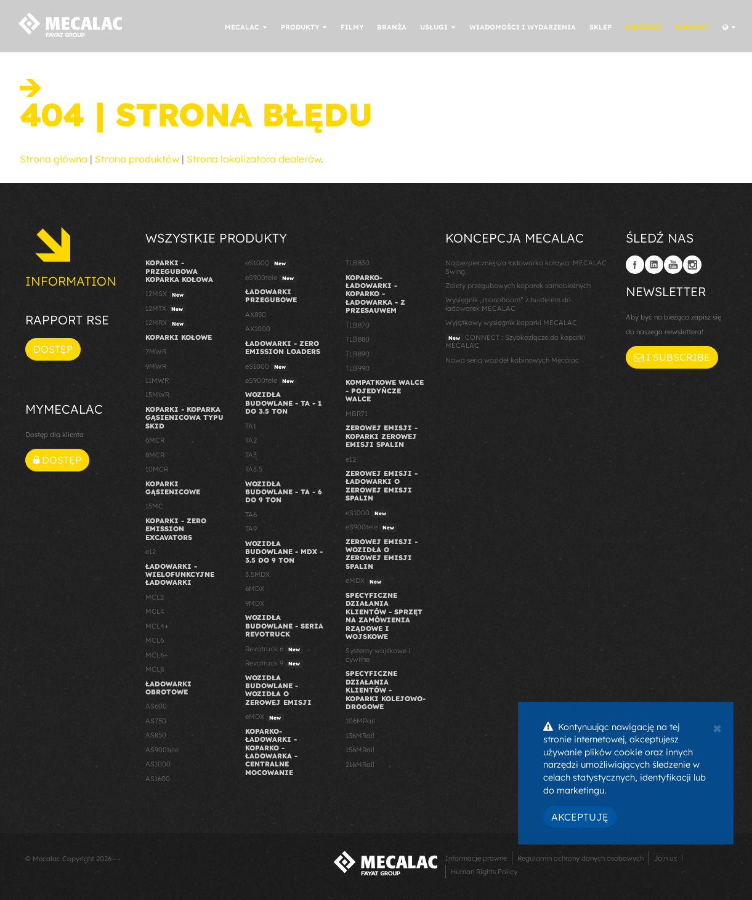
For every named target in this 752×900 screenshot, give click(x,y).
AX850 (255, 314)
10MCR (156, 469)
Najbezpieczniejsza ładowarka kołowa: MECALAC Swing (526, 267)
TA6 (251, 514)
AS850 (155, 735)
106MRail (360, 721)
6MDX (254, 588)
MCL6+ (156, 655)
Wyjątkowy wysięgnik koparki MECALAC (511, 322)
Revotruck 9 (274, 664)
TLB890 (358, 354)
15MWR (157, 394)
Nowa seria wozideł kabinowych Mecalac (512, 360)
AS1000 (158, 764)
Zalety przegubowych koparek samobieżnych (518, 285)
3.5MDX (257, 574)
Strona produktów (137, 159)
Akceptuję (579, 817)
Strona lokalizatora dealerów (254, 159)
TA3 (251, 455)
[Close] (717, 727)
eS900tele (271, 278)
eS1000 (267, 263)
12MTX (165, 309)
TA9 (251, 528)
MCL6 (154, 640)
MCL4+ (157, 626)
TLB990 (358, 368)
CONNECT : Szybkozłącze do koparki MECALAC (515, 341)
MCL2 (154, 597)
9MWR (155, 366)
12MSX (166, 294)
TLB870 (358, 325)
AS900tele (162, 749)
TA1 (250, 426)
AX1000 (257, 328)
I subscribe (672, 357)
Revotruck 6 (274, 649)
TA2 (251, 440)
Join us (665, 858)
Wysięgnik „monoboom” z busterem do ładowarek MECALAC (508, 303)
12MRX (166, 323)
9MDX (254, 603)
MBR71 (357, 413)
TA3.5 (253, 469)
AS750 (155, 721)
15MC (154, 506)
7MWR (155, 351)
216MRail (360, 764)
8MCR (154, 455)
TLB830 (358, 263)
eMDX (264, 717)
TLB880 (358, 339)
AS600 (156, 706)
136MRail (360, 735)
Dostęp (53, 349)
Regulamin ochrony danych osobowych (580, 858)
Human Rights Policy (484, 871)
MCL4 (154, 611)
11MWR (157, 380)
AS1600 (157, 778)
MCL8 (154, 669)
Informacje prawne (476, 858)
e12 (150, 551)
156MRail (360, 749)
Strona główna (53, 159)
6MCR (154, 440)
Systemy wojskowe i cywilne (378, 654)
